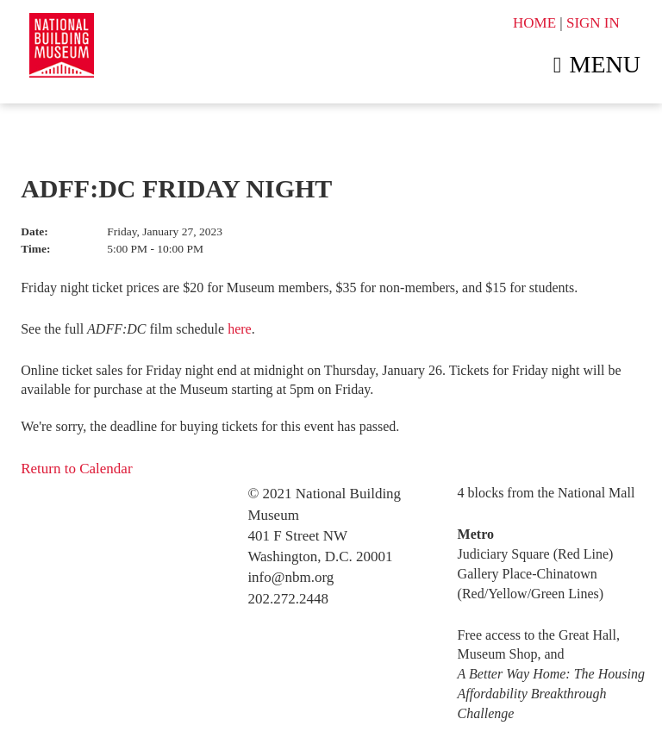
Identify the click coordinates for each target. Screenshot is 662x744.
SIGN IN (593, 23)
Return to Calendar (76, 468)
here (240, 329)
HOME (534, 23)
